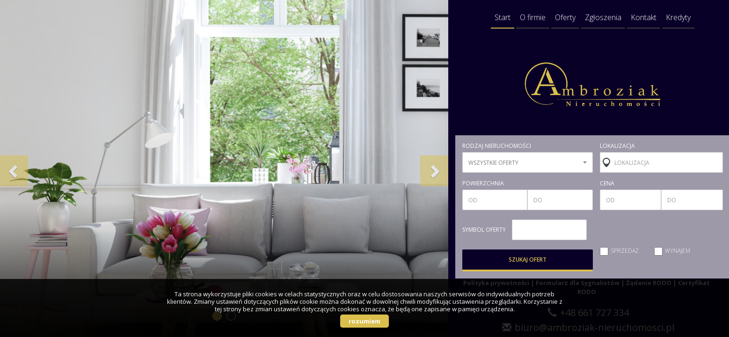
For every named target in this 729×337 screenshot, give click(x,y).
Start (502, 17)
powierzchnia (483, 183)
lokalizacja (617, 146)
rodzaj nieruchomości (496, 146)
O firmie (533, 17)
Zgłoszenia (603, 17)
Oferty (565, 17)
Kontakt (643, 17)
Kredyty (678, 17)
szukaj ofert (528, 260)
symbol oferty (484, 230)
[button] (14, 168)
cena (607, 183)
